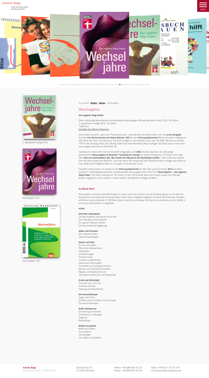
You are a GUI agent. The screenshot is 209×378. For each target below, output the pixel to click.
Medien (94, 103)
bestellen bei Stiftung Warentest (94, 129)
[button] (60, 84)
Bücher (102, 103)
